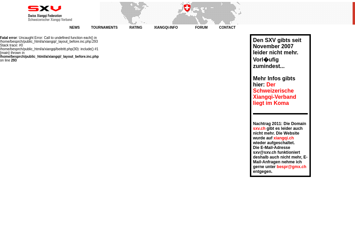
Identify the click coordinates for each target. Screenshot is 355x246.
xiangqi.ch (284, 138)
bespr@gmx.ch (291, 166)
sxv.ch (259, 128)
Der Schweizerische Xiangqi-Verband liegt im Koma (274, 94)
